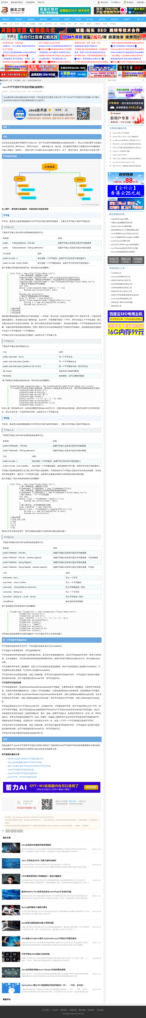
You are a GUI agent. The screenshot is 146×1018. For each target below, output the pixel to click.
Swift (75, 24)
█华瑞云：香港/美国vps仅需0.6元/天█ (89, 59)
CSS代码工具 (116, 273)
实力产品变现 (7, 49)
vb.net (17, 24)
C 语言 (24, 24)
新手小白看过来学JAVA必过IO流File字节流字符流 (29, 766)
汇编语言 (97, 24)
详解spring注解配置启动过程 (121, 223)
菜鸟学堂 (4, 2)
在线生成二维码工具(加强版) (122, 302)
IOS (69, 24)
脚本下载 (55, 19)
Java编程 (32, 24)
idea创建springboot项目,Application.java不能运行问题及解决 (49, 938)
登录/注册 (104, 2)
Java (7, 831)
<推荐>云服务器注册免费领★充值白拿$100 (127, 43)
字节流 (13, 831)
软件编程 (17, 80)
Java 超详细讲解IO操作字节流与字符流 (25, 762)
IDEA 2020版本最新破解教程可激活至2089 (128, 148)
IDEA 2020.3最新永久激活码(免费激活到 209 (129, 159)
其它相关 (113, 24)
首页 (10, 80)
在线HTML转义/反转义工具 (121, 291)
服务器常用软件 (17, 2)
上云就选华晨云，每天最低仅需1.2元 (52, 59)
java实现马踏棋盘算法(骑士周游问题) (38, 923)
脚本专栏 (43, 19)
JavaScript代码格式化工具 (120, 277)
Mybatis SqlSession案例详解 (121, 226)
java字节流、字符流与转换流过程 (22, 777)
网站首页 (6, 19)
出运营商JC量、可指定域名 (12, 43)
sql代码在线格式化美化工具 (121, 288)
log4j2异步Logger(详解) (119, 219)
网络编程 (31, 19)
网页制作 (18, 19)
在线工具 (40, 2)
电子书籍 (89, 19)
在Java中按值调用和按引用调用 (123, 252)
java (56, 24)
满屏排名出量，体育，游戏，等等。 (88, 43)
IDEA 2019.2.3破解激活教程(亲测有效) (127, 166)
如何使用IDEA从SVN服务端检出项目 (125, 230)
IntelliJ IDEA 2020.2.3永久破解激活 (125, 137)
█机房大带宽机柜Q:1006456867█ (123, 46)
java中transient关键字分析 (120, 241)
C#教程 (4, 24)
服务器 (78, 19)
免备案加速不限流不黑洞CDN (86, 46)
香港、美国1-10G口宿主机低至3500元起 (90, 52)
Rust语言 (48, 24)
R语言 (105, 24)
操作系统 (102, 19)
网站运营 (114, 19)
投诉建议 (91, 1010)
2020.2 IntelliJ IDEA (120, 155)
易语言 (89, 24)
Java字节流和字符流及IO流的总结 (22, 773)
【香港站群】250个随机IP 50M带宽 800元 (55, 52)
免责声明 (73, 1010)
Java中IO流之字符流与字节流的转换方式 (25, 759)
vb (11, 24)
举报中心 (116, 2)
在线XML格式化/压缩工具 (121, 280)
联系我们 (63, 1010)
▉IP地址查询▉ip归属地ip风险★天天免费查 (55, 49)
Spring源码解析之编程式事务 (34, 907)
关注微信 (130, 2)
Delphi (40, 24)
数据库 (67, 19)
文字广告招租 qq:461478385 (49, 43)
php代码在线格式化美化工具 (121, 284)
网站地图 (82, 1010)
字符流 (20, 831)
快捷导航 (141, 2)
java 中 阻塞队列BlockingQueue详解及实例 (127, 237)
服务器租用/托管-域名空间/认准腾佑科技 (126, 59)
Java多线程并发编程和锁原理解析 (36, 845)
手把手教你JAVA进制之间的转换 (36, 954)
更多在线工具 (116, 306)
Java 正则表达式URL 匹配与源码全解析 (39, 860)
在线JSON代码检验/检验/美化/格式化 (125, 295)
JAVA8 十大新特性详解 (121, 151)
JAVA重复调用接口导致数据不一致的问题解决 (41, 876)
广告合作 (54, 1010)
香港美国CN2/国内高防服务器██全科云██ (18, 62)
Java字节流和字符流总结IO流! (21, 770)
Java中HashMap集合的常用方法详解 (124, 248)
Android (62, 24)
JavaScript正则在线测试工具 (121, 299)
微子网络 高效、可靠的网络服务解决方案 (90, 55)
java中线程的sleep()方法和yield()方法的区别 (127, 234)
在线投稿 (100, 1010)
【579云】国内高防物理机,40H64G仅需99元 (19, 52)
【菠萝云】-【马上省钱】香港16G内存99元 (18, 46)
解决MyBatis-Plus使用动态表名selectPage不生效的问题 (46, 892)
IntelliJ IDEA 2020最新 (121, 133)
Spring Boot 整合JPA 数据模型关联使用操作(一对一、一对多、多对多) (52, 985)
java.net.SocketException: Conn (124, 162)
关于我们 (45, 1010)
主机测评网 (30, 2)
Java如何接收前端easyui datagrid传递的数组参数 (43, 970)
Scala (82, 24)
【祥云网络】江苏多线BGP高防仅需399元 (127, 55)
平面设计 (126, 19)
